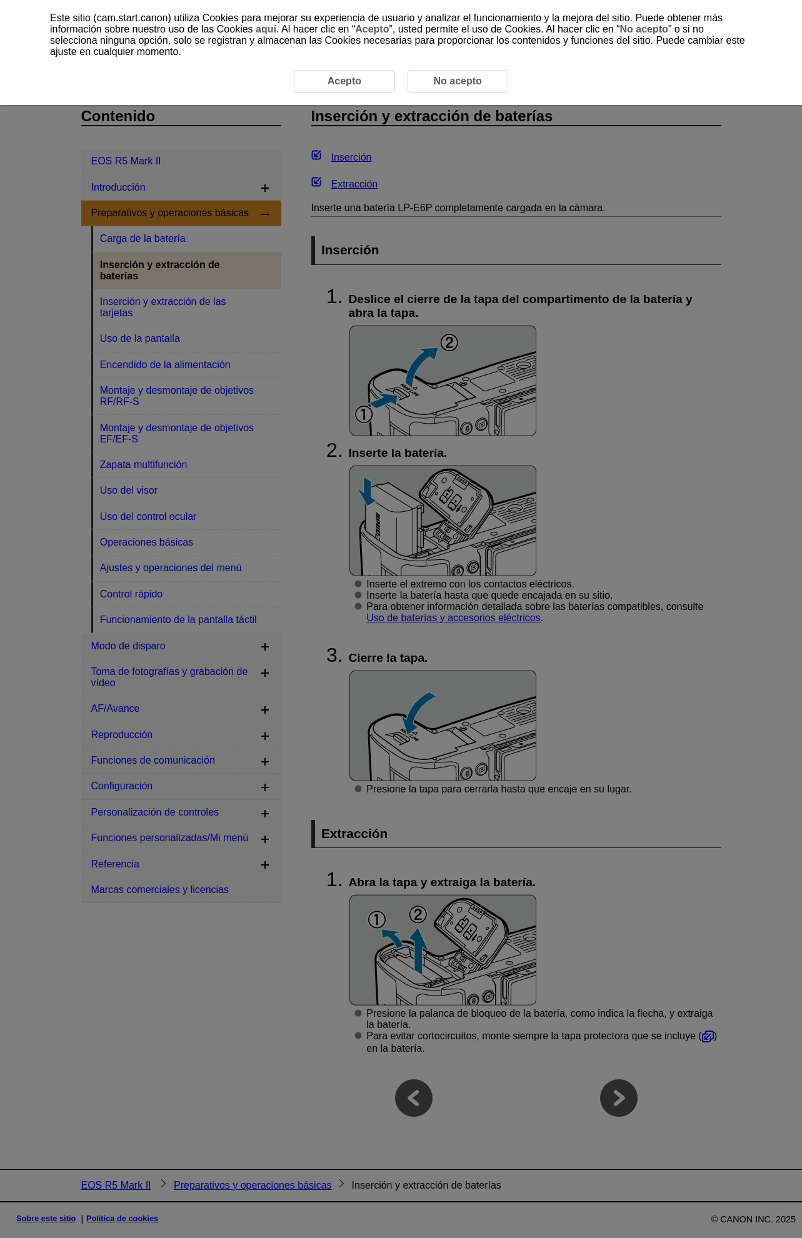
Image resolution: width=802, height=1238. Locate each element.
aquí (266, 29)
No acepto (644, 29)
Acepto (372, 29)
